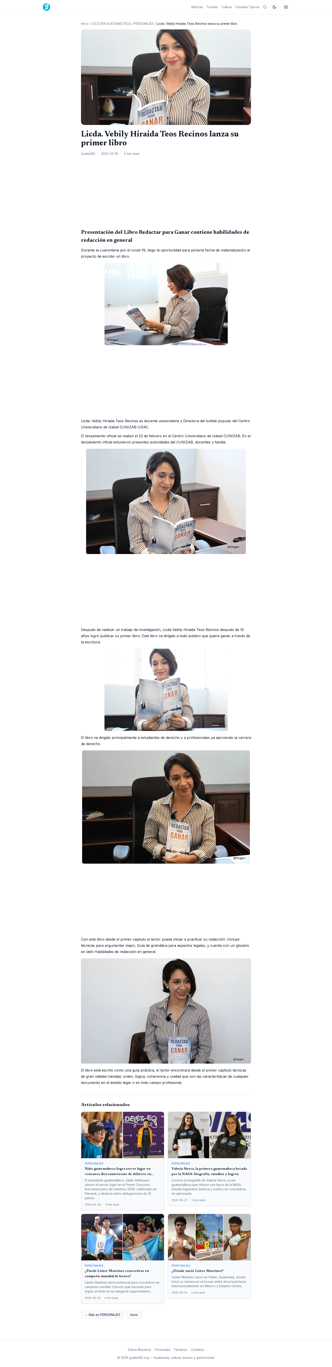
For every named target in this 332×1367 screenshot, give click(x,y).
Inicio (85, 23)
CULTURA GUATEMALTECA (111, 23)
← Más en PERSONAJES (102, 1315)
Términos (180, 1350)
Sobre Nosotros (139, 1350)
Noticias (197, 7)
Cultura (227, 7)
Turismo (212, 7)
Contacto (197, 1350)
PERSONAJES (144, 23)
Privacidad (162, 1350)
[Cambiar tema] (274, 7)
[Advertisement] (166, 192)
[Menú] (286, 7)
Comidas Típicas (247, 7)
